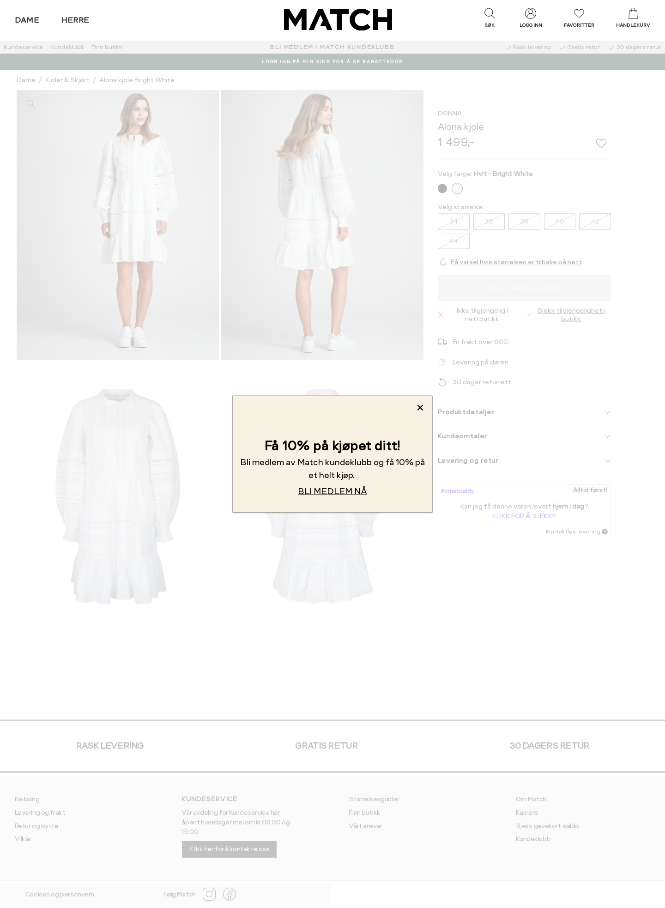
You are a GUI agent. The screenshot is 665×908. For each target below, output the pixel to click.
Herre (75, 20)
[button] (489, 19)
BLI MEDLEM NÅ (332, 491)
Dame (27, 20)
